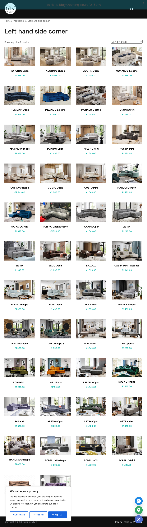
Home (7, 20)
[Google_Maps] (139, 510)
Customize (19, 514)
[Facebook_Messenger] (139, 501)
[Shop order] (127, 41)
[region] (38, 503)
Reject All (38, 514)
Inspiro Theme (122, 521)
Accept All (57, 514)
